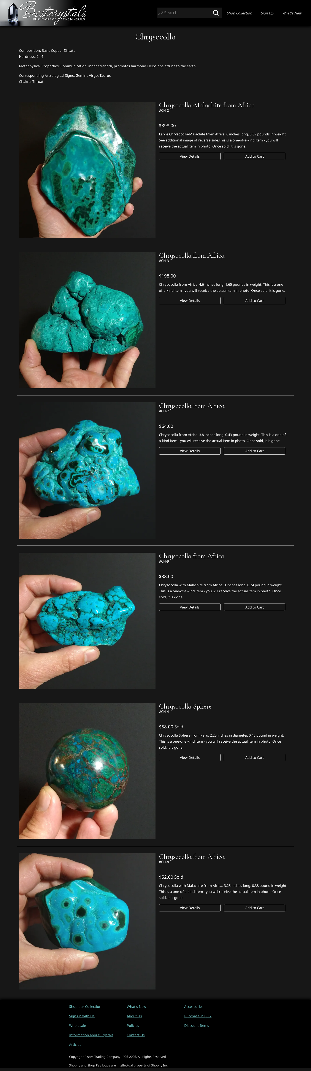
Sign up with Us (82, 1016)
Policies (133, 1025)
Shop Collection (239, 13)
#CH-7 (164, 411)
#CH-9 (164, 561)
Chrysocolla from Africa (192, 255)
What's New (291, 13)
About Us (134, 1016)
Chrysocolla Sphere (185, 706)
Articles (75, 1044)
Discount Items (196, 1025)
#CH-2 (164, 110)
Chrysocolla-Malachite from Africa (207, 105)
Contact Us (136, 1035)
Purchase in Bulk (197, 1016)
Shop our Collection (85, 1006)
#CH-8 (164, 862)
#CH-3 (164, 260)
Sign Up (267, 13)
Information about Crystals (91, 1035)
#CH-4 (164, 711)
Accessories (193, 1006)
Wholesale (77, 1025)
